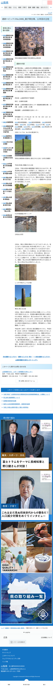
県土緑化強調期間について (11, 397)
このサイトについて (8, 656)
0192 (4, 183)
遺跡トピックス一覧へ (25, 357)
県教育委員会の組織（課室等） (17, 628)
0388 (4, 148)
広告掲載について (46, 637)
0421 (4, 122)
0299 (4, 171)
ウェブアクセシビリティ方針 (11, 658)
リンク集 (5, 661)
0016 (4, 215)
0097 (4, 177)
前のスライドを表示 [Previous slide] (2, 7)
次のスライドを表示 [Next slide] (51, 7)
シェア (50, 13)
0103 (4, 67)
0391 (4, 126)
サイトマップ (6, 652)
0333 (4, 142)
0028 (4, 35)
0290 (4, 189)
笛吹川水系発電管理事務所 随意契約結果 (16, 404)
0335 (4, 96)
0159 (4, 83)
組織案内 (7, 628)
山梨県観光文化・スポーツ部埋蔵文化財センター (17, 372)
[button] (44, 2)
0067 (4, 156)
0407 (4, 112)
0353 (4, 197)
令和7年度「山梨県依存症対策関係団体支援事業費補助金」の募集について (26, 394)
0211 (4, 164)
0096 (4, 59)
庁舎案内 (5, 650)
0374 (4, 104)
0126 (4, 136)
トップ (2, 628)
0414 (4, 209)
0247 (4, 203)
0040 (4, 43)
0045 (4, 51)
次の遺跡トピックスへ (10, 357)
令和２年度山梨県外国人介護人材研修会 (15, 407)
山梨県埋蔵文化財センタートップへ (26, 360)
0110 (4, 75)
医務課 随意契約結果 (9, 401)
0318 (4, 89)
